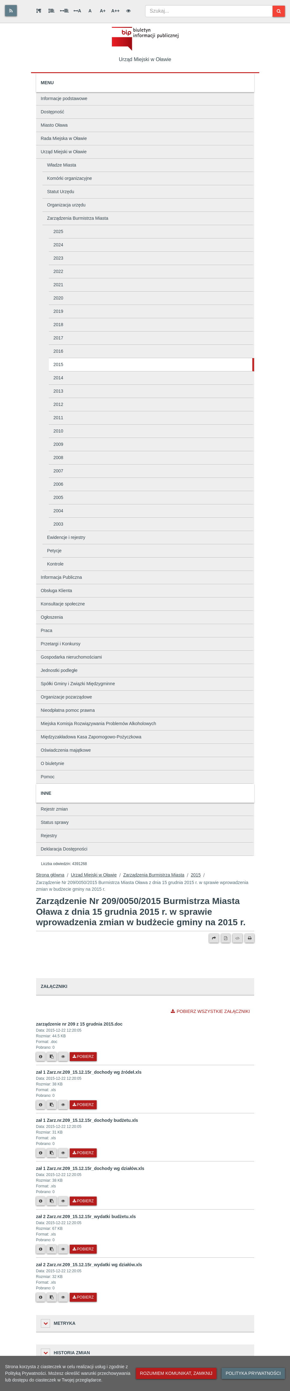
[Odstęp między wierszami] (51, 10)
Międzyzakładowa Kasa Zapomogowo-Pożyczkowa (91, 736)
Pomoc (48, 776)
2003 (58, 524)
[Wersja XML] (237, 938)
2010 (58, 430)
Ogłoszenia (52, 617)
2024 (58, 244)
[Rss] (11, 10)
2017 (58, 337)
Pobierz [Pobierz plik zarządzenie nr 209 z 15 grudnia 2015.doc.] (83, 1056)
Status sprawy (55, 822)
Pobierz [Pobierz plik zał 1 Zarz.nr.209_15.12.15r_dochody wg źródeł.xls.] (83, 1105)
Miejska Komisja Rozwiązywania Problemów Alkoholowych (98, 723)
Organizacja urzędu (66, 204)
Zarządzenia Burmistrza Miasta (77, 218)
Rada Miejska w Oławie (64, 138)
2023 (58, 258)
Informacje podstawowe (64, 98)
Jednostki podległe (59, 670)
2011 (58, 417)
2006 (58, 484)
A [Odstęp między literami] (77, 10)
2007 (58, 470)
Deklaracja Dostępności (64, 848)
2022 (58, 271)
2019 (58, 311)
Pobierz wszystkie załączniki (210, 1011)
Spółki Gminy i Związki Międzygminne (78, 683)
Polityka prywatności (253, 1373)
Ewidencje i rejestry (66, 537)
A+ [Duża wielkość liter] (103, 10)
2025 (58, 231)
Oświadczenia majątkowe (66, 750)
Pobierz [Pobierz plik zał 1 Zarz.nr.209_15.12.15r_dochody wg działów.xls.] (83, 1201)
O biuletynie (52, 763)
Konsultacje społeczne (63, 603)
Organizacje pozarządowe (66, 696)
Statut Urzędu (60, 191)
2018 (58, 324)
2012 (58, 404)
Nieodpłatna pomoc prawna (68, 710)
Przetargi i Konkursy (61, 643)
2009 (58, 444)
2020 (58, 297)
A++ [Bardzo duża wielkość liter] (115, 10)
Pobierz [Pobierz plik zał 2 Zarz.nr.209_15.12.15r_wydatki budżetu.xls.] (83, 1249)
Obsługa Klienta (56, 590)
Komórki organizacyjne (69, 178)
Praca (47, 630)
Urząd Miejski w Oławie (64, 151)
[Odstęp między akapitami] (38, 10)
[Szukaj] (279, 11)
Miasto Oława (54, 125)
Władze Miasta (61, 165)
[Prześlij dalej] (214, 938)
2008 (58, 457)
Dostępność (52, 111)
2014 (58, 377)
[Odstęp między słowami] (64, 10)
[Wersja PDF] (225, 938)
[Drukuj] (249, 938)
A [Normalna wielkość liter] (90, 10)
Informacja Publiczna (61, 577)
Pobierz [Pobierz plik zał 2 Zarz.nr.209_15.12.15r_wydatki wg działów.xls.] (83, 1297)
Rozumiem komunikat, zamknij (176, 1373)
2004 (58, 510)
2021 (58, 284)
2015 (58, 364)
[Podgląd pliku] (63, 1056)
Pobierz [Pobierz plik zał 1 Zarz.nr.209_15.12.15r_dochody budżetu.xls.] (83, 1153)
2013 (58, 391)
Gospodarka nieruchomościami (71, 657)
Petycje (54, 550)
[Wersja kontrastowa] (128, 10)
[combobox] (209, 11)
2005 (58, 497)
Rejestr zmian (54, 809)
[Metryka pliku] (40, 1056)
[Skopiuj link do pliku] (51, 1056)
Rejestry (49, 835)
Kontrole (55, 563)
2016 (58, 351)
